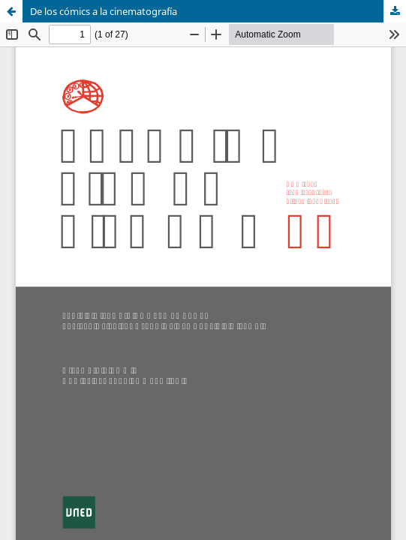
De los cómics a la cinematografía (103, 11)
